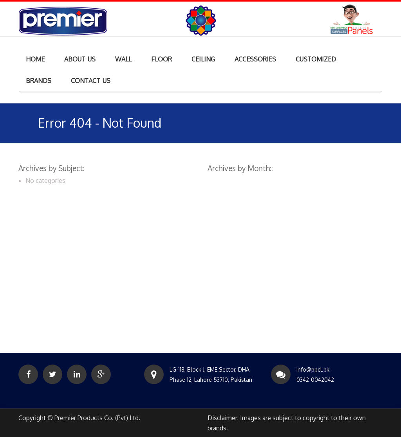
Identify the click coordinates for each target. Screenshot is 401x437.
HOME (35, 59)
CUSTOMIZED (316, 59)
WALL (123, 59)
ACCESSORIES (255, 59)
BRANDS (38, 81)
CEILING (203, 59)
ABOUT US (80, 59)
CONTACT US (90, 81)
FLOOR (161, 59)
